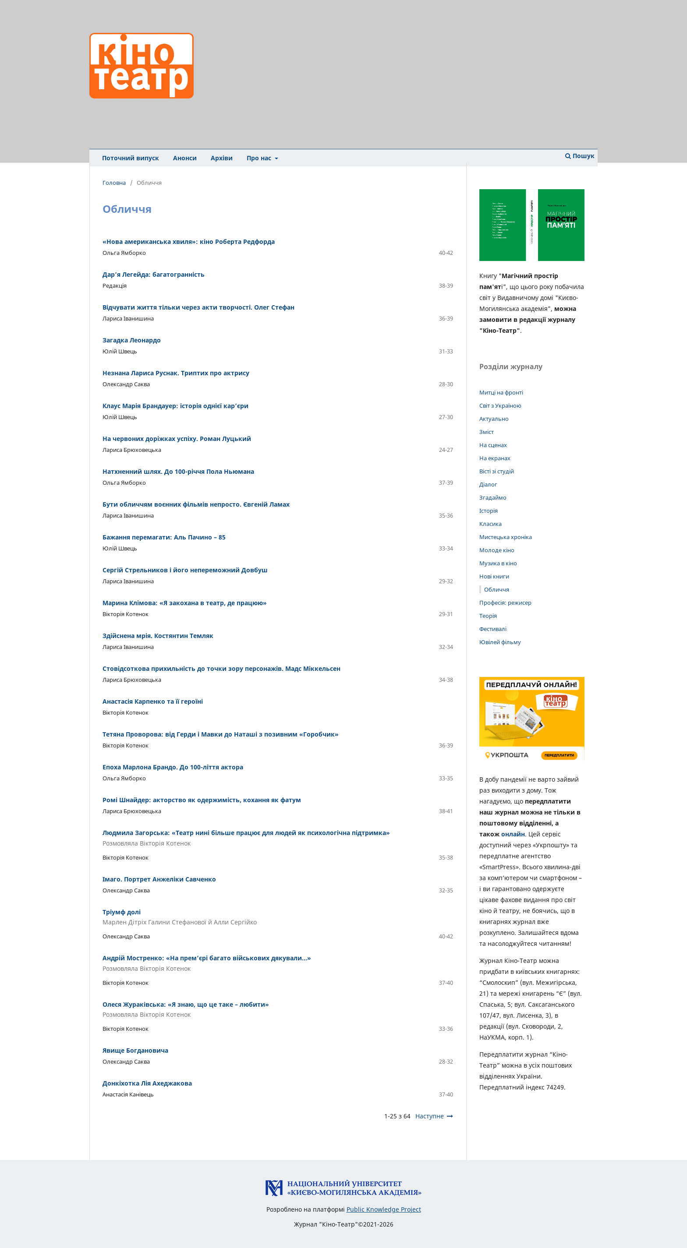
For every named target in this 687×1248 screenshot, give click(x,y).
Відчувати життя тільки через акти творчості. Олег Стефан (198, 307)
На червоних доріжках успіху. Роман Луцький (177, 438)
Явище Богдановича (135, 1050)
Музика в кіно (498, 563)
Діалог (488, 484)
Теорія (488, 616)
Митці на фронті (501, 392)
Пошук (580, 156)
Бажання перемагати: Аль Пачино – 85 (164, 537)
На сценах (493, 445)
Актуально (494, 419)
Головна (114, 183)
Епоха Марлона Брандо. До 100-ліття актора (173, 767)
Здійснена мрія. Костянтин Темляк (158, 635)
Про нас (260, 158)
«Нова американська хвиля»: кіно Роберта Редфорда (189, 241)
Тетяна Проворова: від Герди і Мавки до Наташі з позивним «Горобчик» (221, 734)
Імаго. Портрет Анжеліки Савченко (159, 879)
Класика (490, 524)
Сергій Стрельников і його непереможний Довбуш (185, 570)
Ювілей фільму (500, 642)
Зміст (486, 432)
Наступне (429, 1116)
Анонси (185, 158)
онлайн (513, 834)
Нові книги (494, 576)
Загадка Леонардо (132, 340)
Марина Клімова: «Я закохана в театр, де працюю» (185, 603)
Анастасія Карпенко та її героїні (153, 701)
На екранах (494, 458)
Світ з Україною (500, 405)
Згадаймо (492, 497)
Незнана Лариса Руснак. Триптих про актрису (176, 373)
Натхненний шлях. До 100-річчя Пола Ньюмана (178, 471)
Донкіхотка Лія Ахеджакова (147, 1083)
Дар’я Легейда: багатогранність (154, 274)
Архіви (222, 158)
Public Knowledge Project (384, 1209)
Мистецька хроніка (505, 537)
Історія (488, 511)
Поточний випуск (130, 158)
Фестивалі (492, 629)
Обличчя (496, 589)
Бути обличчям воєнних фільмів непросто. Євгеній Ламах (196, 504)
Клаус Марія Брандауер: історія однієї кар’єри (175, 406)
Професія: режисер (505, 602)
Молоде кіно (496, 550)
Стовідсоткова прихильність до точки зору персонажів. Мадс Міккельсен (221, 668)
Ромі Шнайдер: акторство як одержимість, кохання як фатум (202, 800)
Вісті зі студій (496, 471)
